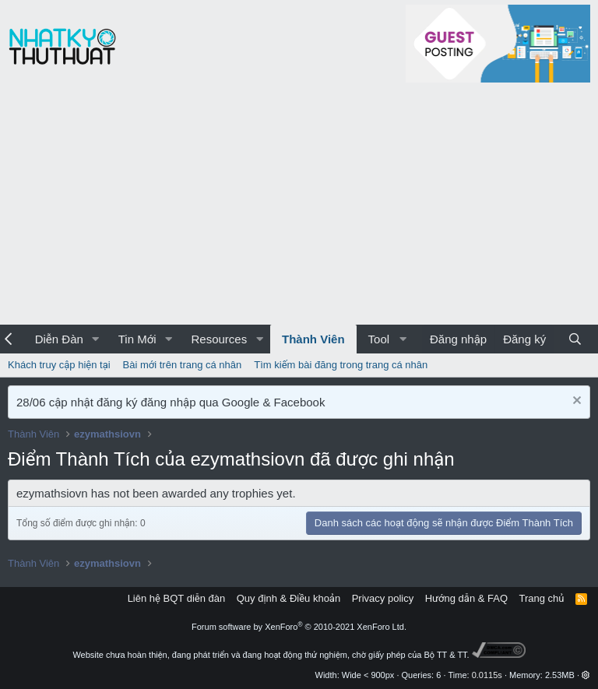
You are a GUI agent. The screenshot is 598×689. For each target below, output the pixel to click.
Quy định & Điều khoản (288, 598)
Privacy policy (382, 598)
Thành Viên (313, 339)
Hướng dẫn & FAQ (466, 598)
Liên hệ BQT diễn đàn (177, 598)
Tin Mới (137, 339)
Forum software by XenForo (299, 626)
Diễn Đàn (59, 339)
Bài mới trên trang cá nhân (182, 365)
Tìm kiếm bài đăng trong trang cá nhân (340, 365)
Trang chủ (542, 598)
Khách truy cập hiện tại (59, 365)
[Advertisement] (299, 208)
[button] (96, 339)
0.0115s (487, 675)
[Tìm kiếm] (575, 339)
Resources (219, 339)
